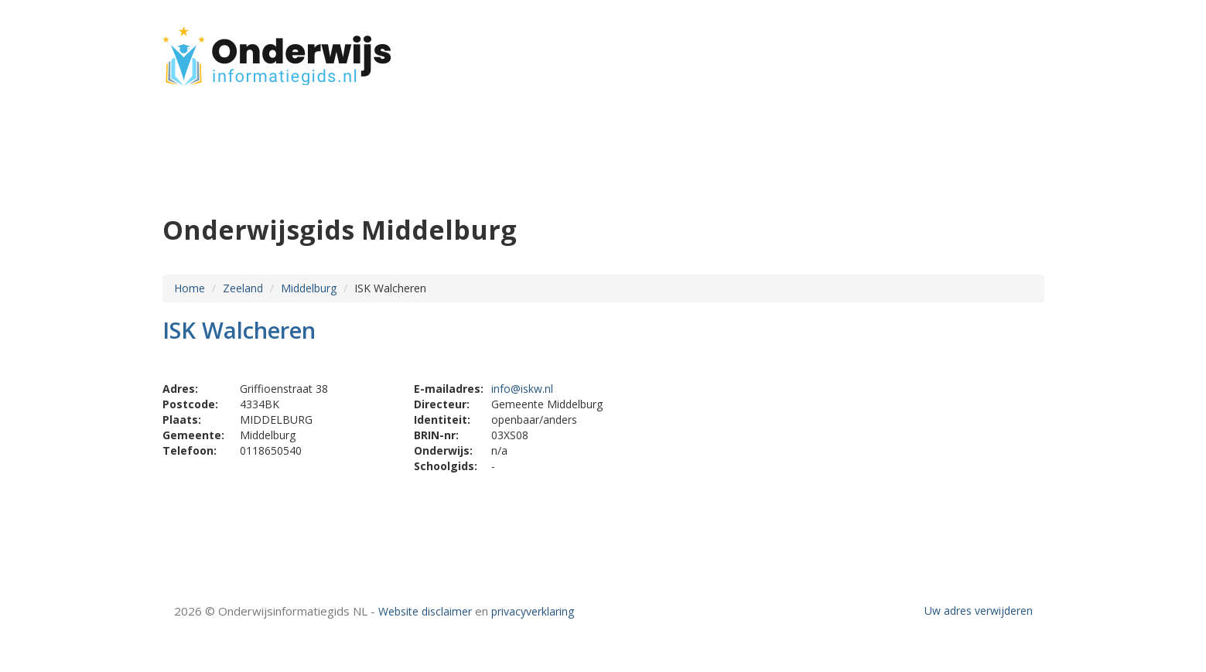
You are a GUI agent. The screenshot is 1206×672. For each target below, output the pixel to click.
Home (189, 288)
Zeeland (243, 288)
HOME (942, 48)
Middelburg (309, 288)
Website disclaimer (425, 611)
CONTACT (1003, 48)
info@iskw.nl (522, 388)
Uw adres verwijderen (978, 610)
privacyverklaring (532, 611)
